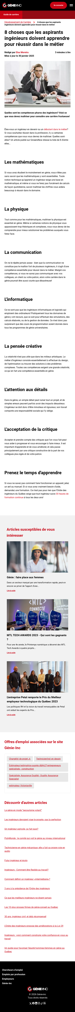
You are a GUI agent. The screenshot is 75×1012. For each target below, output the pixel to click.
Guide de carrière (11, 14)
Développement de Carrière (17, 22)
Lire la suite (11, 591)
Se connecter (58, 5)
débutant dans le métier (55, 129)
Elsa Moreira (22, 52)
